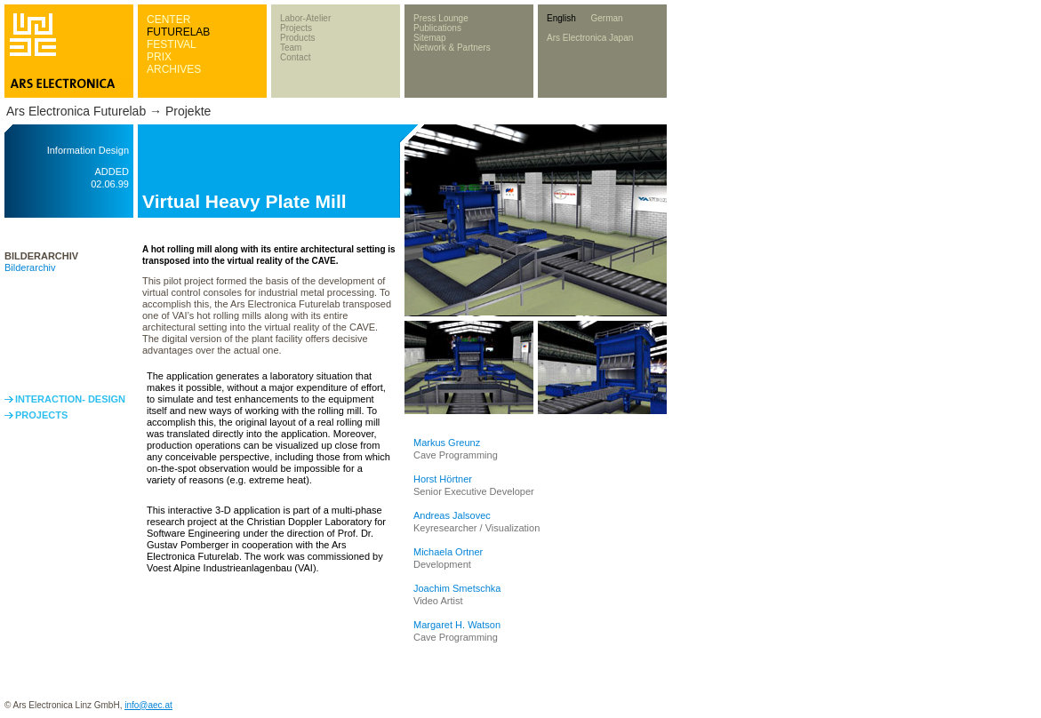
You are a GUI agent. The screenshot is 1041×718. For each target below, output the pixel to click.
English (561, 18)
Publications (437, 28)
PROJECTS (41, 415)
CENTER (168, 19)
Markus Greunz (446, 442)
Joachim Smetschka (456, 588)
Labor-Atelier (305, 18)
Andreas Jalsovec (452, 515)
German (606, 18)
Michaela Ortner (448, 551)
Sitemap (429, 38)
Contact (295, 57)
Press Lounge (440, 18)
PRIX (159, 57)
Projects (296, 28)
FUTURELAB (178, 32)
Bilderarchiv (29, 267)
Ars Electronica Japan (590, 38)
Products (297, 38)
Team (290, 47)
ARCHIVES (174, 69)
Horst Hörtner (442, 479)
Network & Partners (452, 47)
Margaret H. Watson (456, 624)
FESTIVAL (171, 44)
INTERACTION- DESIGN (70, 399)
